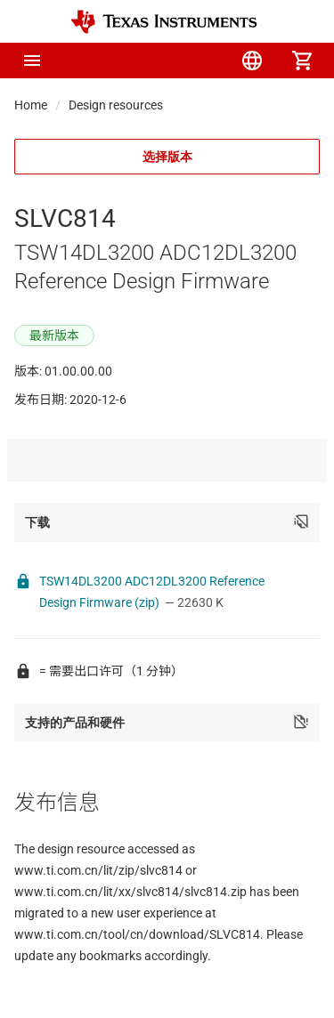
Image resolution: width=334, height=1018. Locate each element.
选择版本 (167, 156)
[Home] (163, 22)
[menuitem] (152, 60)
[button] (32, 60)
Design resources (116, 105)
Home (30, 105)
